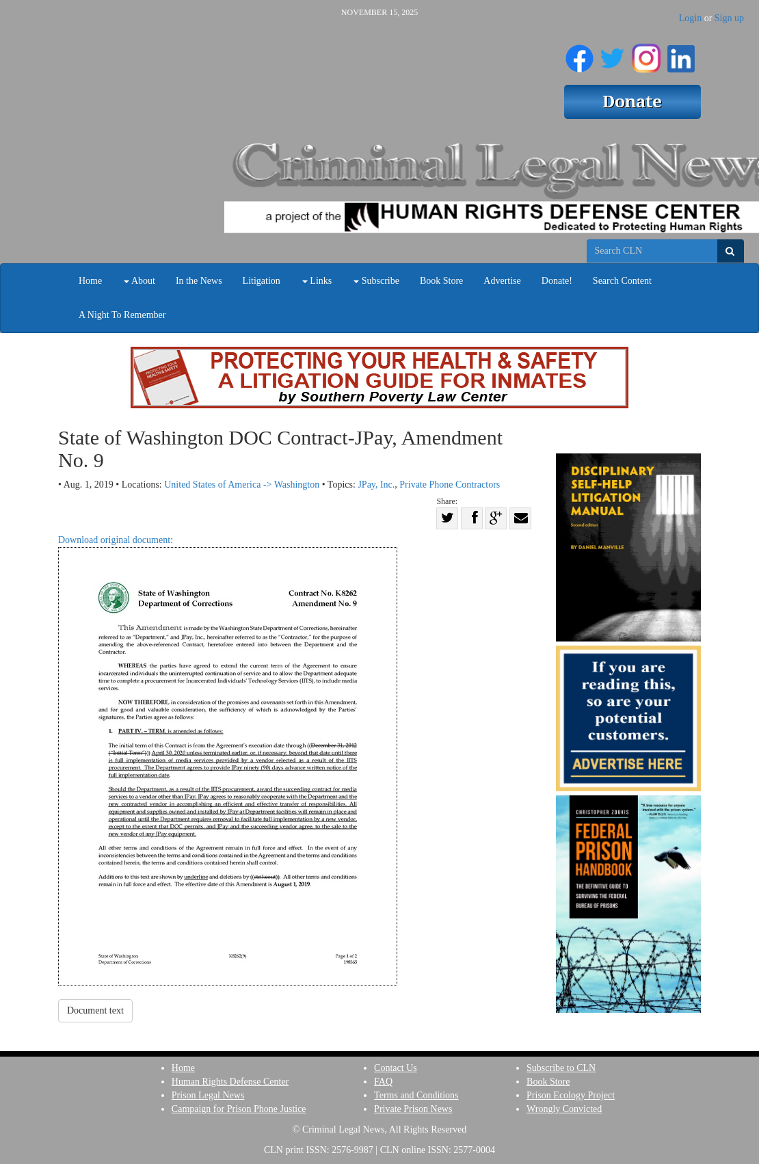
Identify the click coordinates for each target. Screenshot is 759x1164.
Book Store (441, 281)
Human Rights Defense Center (230, 1081)
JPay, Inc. (376, 484)
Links (317, 281)
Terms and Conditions (416, 1095)
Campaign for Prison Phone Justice (239, 1109)
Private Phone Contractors (449, 484)
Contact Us (395, 1068)
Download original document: (227, 760)
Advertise (501, 281)
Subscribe (376, 281)
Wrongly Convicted (564, 1109)
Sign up (729, 18)
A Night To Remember (122, 315)
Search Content (622, 281)
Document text (95, 1010)
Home (90, 281)
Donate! (557, 281)
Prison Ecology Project (571, 1095)
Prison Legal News (208, 1095)
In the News (199, 281)
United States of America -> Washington (241, 484)
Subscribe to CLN (561, 1068)
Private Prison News (413, 1109)
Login (690, 18)
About (139, 281)
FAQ (383, 1081)
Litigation (261, 281)
